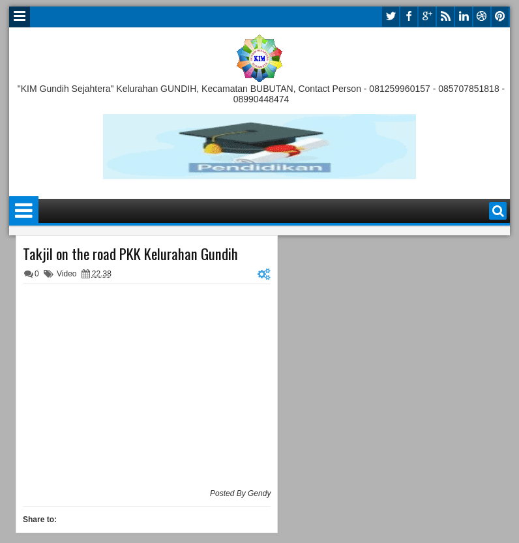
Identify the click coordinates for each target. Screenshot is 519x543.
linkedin (463, 17)
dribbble (481, 17)
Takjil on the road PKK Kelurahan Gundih (130, 253)
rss (445, 17)
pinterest (500, 17)
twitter (390, 17)
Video (66, 273)
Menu (19, 17)
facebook (408, 17)
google (427, 17)
